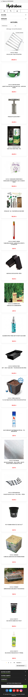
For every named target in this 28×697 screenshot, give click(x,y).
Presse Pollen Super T (14, 116)
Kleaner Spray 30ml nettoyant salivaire (14, 336)
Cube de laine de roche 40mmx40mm (14, 556)
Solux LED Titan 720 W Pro (14, 54)
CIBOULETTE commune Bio (14, 305)
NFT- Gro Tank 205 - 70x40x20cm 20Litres (14, 368)
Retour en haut (21, 665)
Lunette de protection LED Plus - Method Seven (14, 87)
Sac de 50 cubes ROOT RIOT (14, 621)
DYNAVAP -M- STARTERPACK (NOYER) (14, 211)
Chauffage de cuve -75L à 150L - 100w (14, 494)
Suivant (19, 662)
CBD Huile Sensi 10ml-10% (14, 149)
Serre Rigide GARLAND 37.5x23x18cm (14, 589)
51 (14, 662)
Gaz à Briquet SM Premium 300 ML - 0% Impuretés (14, 430)
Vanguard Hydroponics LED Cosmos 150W (14, 181)
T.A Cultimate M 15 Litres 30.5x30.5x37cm (14, 400)
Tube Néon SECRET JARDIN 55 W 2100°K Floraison (14, 243)
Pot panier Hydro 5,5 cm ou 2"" (14, 524)
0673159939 (10, 1)
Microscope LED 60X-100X (14, 273)
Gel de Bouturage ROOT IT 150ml (14, 653)
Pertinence (9, 26)
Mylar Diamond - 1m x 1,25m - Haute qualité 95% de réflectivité (14, 463)
